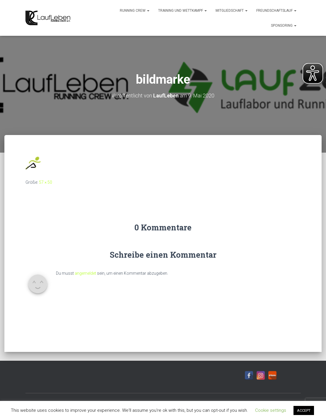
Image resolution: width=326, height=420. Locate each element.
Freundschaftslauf (276, 11)
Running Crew (134, 11)
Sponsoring (283, 25)
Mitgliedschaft (232, 11)
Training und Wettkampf (182, 11)
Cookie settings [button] (270, 410)
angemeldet (85, 273)
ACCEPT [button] (303, 410)
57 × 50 (45, 182)
